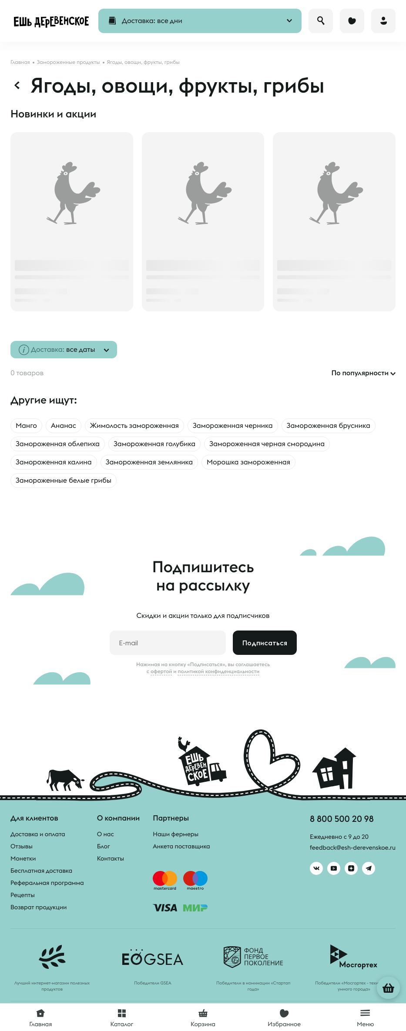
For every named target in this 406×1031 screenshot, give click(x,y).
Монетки (23, 858)
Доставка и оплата (37, 834)
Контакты (110, 858)
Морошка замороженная (248, 462)
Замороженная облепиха (58, 444)
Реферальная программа (47, 882)
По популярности (360, 373)
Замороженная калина (54, 462)
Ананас (63, 426)
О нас (105, 834)
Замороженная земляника (149, 462)
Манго (26, 426)
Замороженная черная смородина (267, 444)
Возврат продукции (38, 907)
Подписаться (264, 643)
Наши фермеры (175, 834)
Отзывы (21, 846)
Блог (103, 846)
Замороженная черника (233, 426)
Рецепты (22, 894)
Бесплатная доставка (41, 870)
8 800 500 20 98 (342, 819)
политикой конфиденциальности (218, 671)
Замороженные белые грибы (63, 480)
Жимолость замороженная (134, 426)
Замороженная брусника (328, 426)
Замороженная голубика (154, 444)
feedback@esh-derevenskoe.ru (353, 847)
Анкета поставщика (181, 846)
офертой (161, 671)
